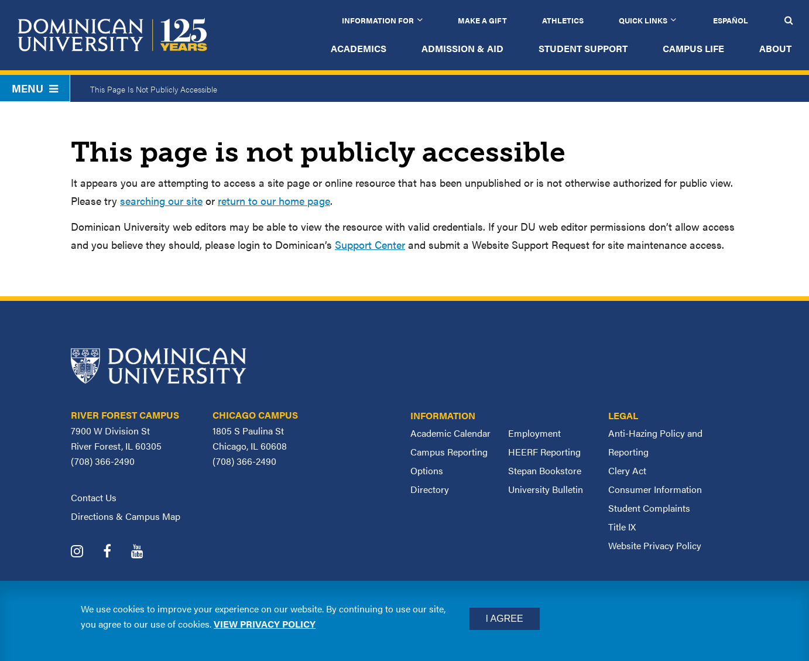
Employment (534, 433)
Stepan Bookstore (544, 470)
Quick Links (643, 20)
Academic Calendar (450, 433)
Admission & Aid (462, 48)
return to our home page (274, 200)
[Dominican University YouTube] (146, 552)
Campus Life (693, 48)
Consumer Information (655, 489)
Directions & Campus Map (125, 516)
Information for (378, 20)
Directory (429, 489)
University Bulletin (545, 489)
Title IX (622, 526)
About (775, 48)
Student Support (583, 48)
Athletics (563, 20)
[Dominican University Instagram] (86, 552)
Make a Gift (482, 20)
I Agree (504, 619)
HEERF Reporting (544, 451)
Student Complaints (649, 508)
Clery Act (627, 470)
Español (730, 20)
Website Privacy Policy (654, 545)
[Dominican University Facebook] (116, 552)
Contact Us (93, 497)
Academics (358, 48)
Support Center (370, 244)
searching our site (161, 200)
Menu (35, 88)
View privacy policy (265, 624)
